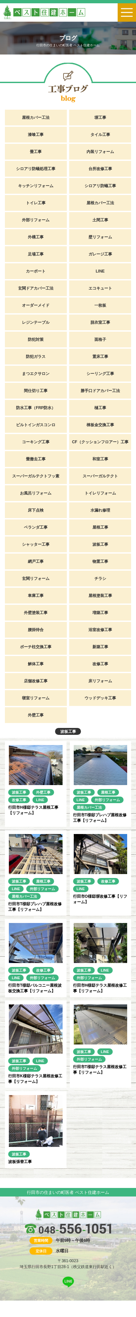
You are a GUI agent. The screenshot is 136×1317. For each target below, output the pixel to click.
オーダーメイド (35, 305)
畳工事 (36, 151)
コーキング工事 (35, 442)
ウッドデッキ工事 (100, 698)
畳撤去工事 (36, 459)
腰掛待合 (36, 629)
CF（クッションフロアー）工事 (100, 442)
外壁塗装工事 (36, 612)
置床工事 (100, 356)
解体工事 (36, 664)
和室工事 (100, 459)
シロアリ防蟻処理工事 (35, 168)
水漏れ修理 (100, 510)
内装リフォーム (100, 151)
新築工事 (100, 647)
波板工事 (100, 544)
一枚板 (100, 305)
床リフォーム (100, 681)
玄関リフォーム (35, 578)
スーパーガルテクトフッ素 (35, 476)
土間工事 (100, 220)
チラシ (100, 578)
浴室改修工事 (100, 629)
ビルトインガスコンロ (35, 425)
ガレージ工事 (100, 254)
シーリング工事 (100, 373)
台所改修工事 (100, 168)
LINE (100, 271)
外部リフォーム (35, 220)
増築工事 (100, 612)
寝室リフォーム (35, 698)
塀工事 (100, 117)
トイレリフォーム (100, 493)
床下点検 (36, 510)
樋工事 (100, 408)
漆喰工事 (36, 134)
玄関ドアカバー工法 (35, 288)
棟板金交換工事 (100, 425)
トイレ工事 (36, 203)
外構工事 (36, 237)
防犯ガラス (36, 356)
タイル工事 (100, 134)
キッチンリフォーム (35, 186)
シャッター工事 (35, 544)
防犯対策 (36, 339)
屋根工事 (100, 527)
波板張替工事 (20, 1161)
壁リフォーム (100, 237)
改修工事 (100, 664)
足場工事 (36, 254)
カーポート (36, 271)
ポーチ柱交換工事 (35, 647)
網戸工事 (36, 561)
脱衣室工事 (100, 322)
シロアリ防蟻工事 (100, 186)
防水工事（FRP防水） (35, 408)
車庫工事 (36, 595)
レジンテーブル (35, 322)
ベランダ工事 (36, 527)
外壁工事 (36, 715)
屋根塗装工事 (100, 595)
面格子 (100, 339)
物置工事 (100, 561)
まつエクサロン (35, 373)
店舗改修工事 (36, 681)
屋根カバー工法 (35, 117)
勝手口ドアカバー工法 (100, 390)
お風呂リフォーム (35, 493)
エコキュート (100, 288)
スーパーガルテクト (100, 476)
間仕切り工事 (36, 390)
